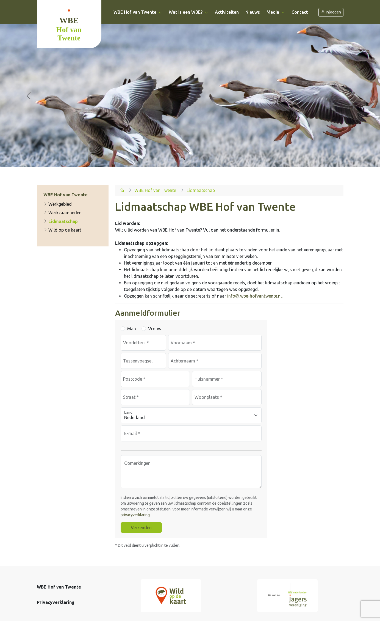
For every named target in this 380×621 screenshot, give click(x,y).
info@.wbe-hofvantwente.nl (254, 295)
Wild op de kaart (62, 230)
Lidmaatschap (60, 221)
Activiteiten (227, 12)
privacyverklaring (135, 515)
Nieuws (252, 12)
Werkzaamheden (62, 213)
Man (131, 328)
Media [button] (276, 12)
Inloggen (331, 12)
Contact (300, 12)
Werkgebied (57, 204)
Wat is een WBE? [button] (188, 12)
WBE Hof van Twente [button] (137, 12)
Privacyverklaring (55, 602)
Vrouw (154, 328)
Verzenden (141, 527)
